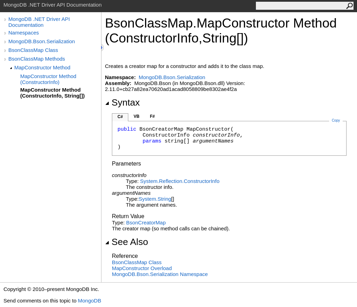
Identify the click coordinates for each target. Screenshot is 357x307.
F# (152, 116)
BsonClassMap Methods (36, 59)
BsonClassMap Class (33, 50)
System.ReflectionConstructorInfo (180, 181)
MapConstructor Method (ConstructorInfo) (48, 79)
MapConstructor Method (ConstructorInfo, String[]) (52, 93)
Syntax (122, 102)
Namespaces (23, 33)
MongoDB (89, 301)
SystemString (155, 199)
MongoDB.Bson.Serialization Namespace (160, 274)
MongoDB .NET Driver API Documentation (39, 22)
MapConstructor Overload (142, 268)
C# (120, 116)
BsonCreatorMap (146, 222)
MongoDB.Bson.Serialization (41, 41)
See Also (126, 242)
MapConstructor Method (42, 67)
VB (136, 116)
